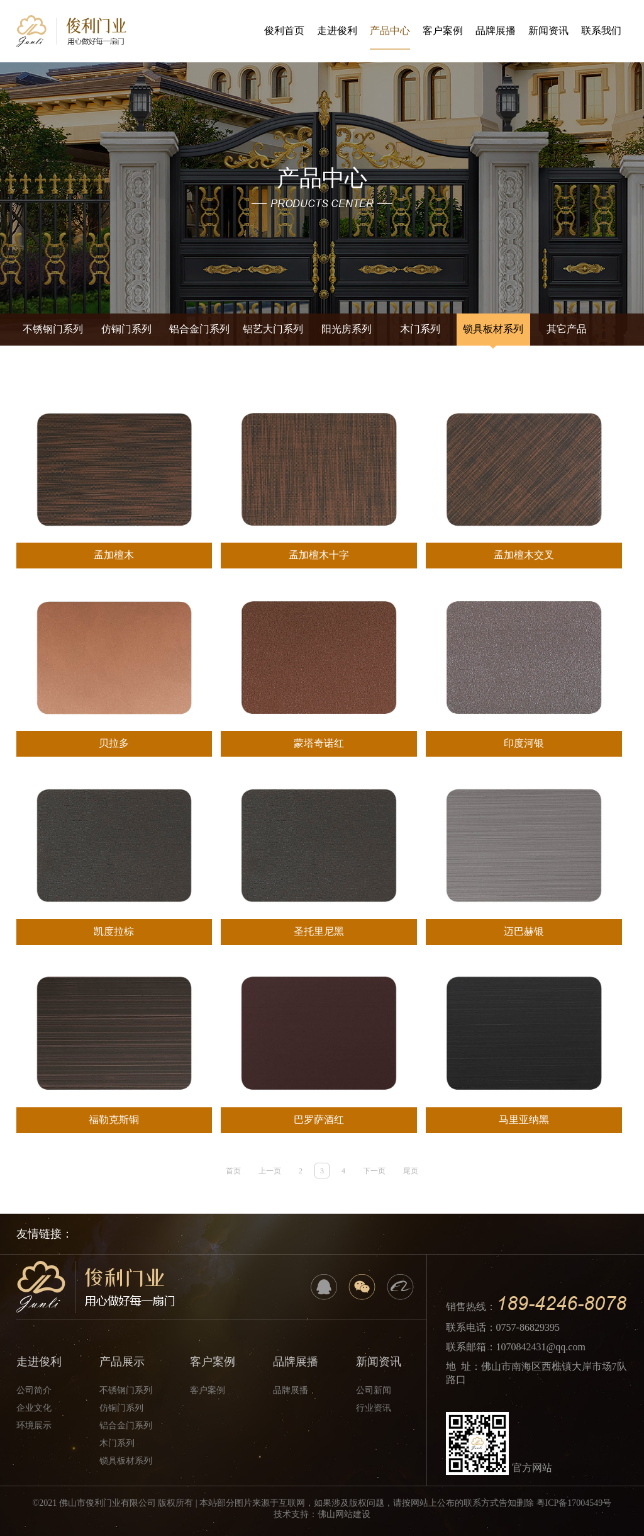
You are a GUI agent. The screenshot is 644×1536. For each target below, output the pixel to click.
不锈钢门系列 (53, 329)
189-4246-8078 (561, 1303)
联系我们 (601, 30)
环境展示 (34, 1425)
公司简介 (34, 1390)
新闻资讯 (548, 30)
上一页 (269, 1170)
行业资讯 (373, 1408)
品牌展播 (495, 30)
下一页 (374, 1170)
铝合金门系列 (199, 329)
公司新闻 (373, 1390)
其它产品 (567, 329)
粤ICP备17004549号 (574, 1503)
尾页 (410, 1170)
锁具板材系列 (493, 329)
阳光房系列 (346, 329)
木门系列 (420, 329)
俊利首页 (284, 30)
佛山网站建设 (344, 1514)
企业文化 (34, 1408)
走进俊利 (337, 30)
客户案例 (443, 30)
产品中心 (390, 37)
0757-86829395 (528, 1327)
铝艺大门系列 (273, 329)
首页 (233, 1170)
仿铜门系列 (126, 329)
